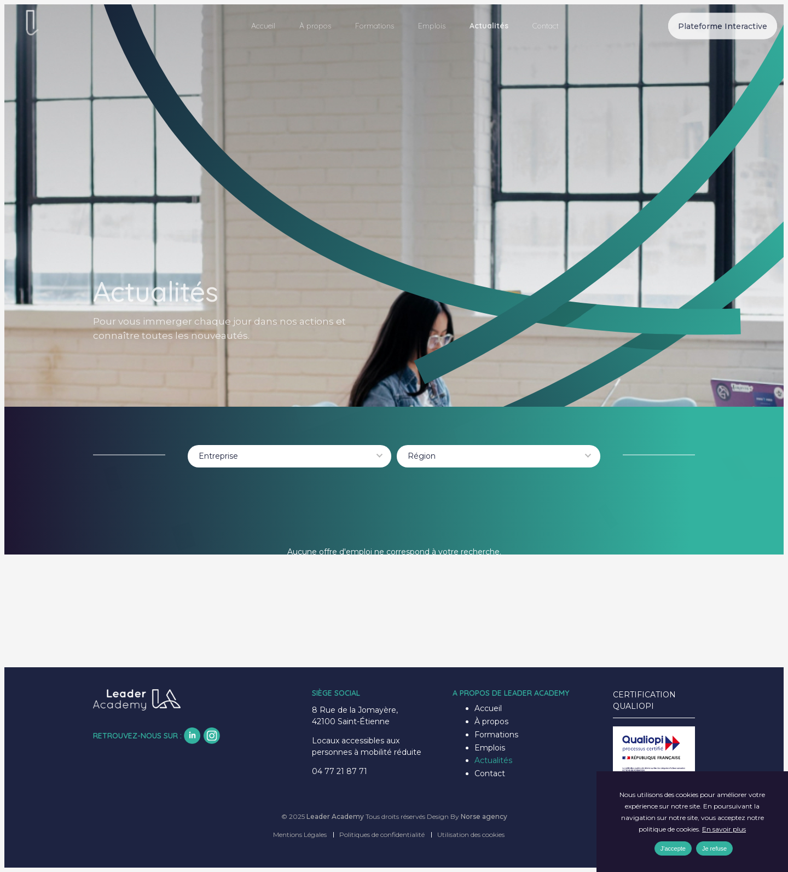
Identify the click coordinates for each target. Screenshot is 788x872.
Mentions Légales (300, 834)
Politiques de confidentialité (382, 834)
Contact (545, 26)
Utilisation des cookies (471, 834)
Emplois (431, 26)
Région (422, 456)
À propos (315, 26)
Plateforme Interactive (722, 26)
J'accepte (673, 848)
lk (192, 735)
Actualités (489, 26)
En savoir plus (724, 829)
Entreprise (218, 456)
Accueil (263, 26)
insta (212, 735)
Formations (374, 26)
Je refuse (714, 848)
